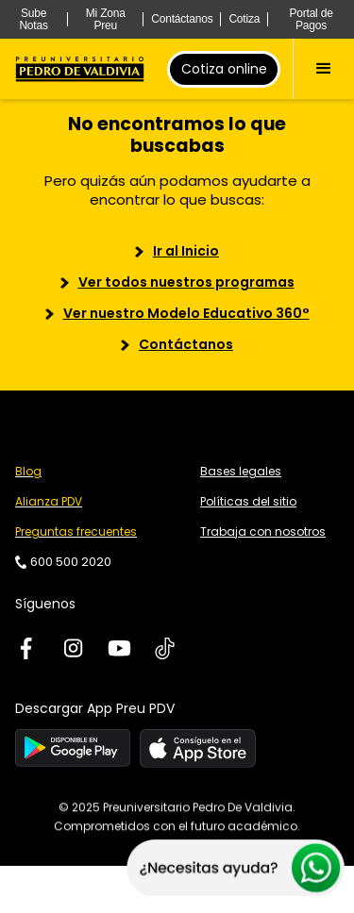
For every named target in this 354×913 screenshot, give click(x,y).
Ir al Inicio (186, 250)
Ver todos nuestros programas (186, 282)
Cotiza (244, 18)
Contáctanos (181, 18)
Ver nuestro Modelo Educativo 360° (186, 313)
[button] (323, 69)
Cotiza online (224, 68)
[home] (80, 69)
